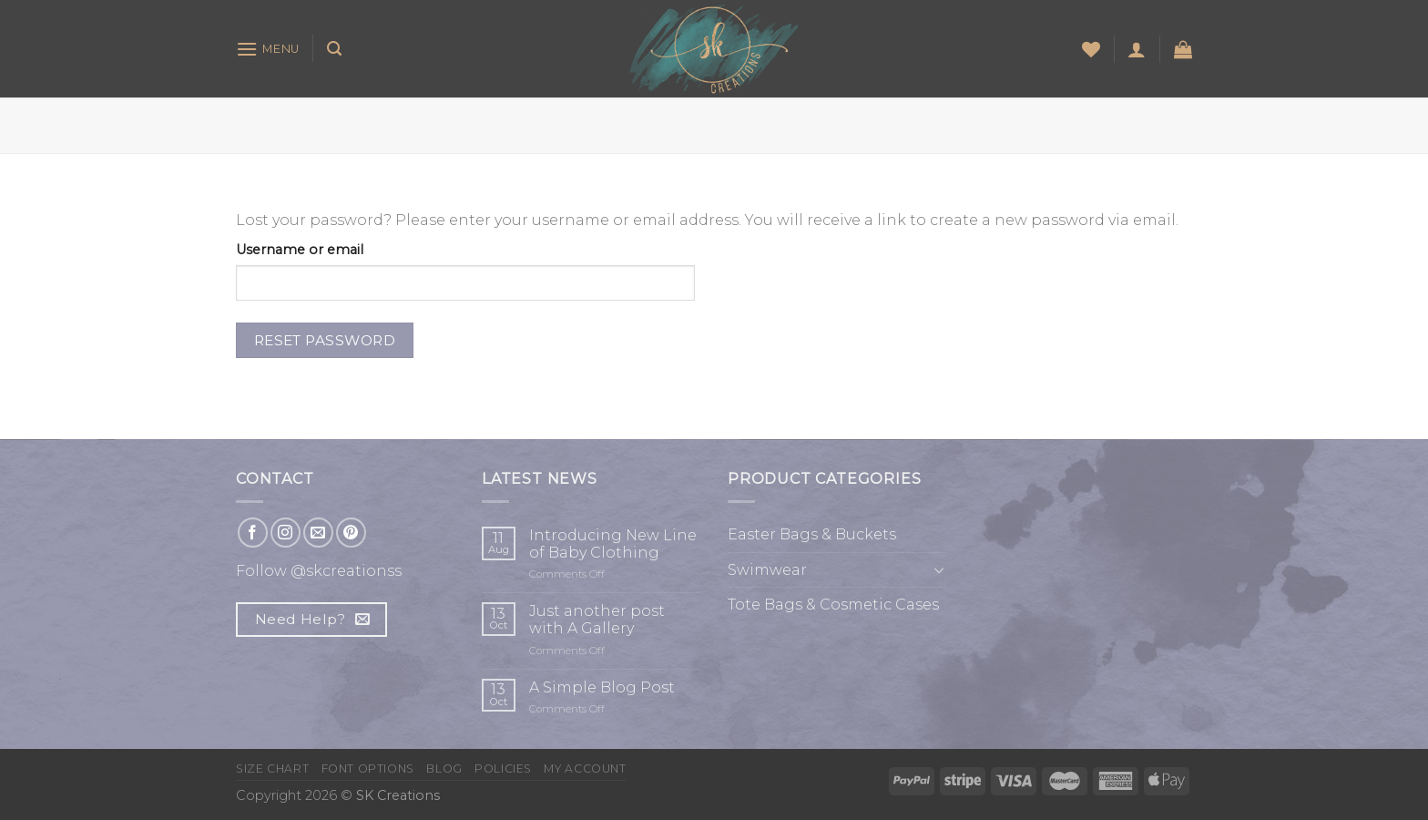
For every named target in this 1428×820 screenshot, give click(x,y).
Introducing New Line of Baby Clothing (613, 544)
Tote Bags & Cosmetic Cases (833, 604)
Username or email (299, 249)
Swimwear (767, 570)
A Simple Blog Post (602, 687)
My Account (585, 768)
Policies (503, 768)
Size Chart (272, 768)
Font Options (367, 768)
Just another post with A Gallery (597, 619)
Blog (444, 768)
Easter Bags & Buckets (812, 534)
